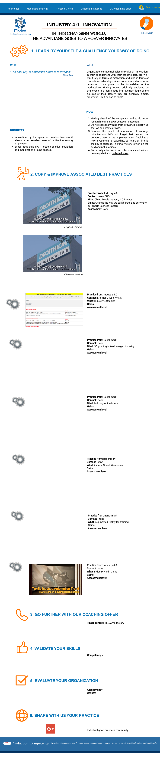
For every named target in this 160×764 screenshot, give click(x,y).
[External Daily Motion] (53, 415)
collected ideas (120, 153)
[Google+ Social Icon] (50, 729)
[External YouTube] (45, 103)
